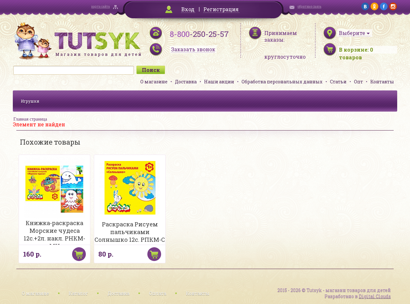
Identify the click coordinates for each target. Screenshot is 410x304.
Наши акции (219, 82)
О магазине (154, 82)
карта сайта (100, 6)
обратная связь (309, 6)
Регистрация (221, 9)
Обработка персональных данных (282, 82)
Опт (358, 82)
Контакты (382, 82)
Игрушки (30, 101)
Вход (187, 9)
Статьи (338, 82)
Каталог (78, 293)
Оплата (157, 293)
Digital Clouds (375, 296)
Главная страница (30, 119)
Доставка (186, 82)
